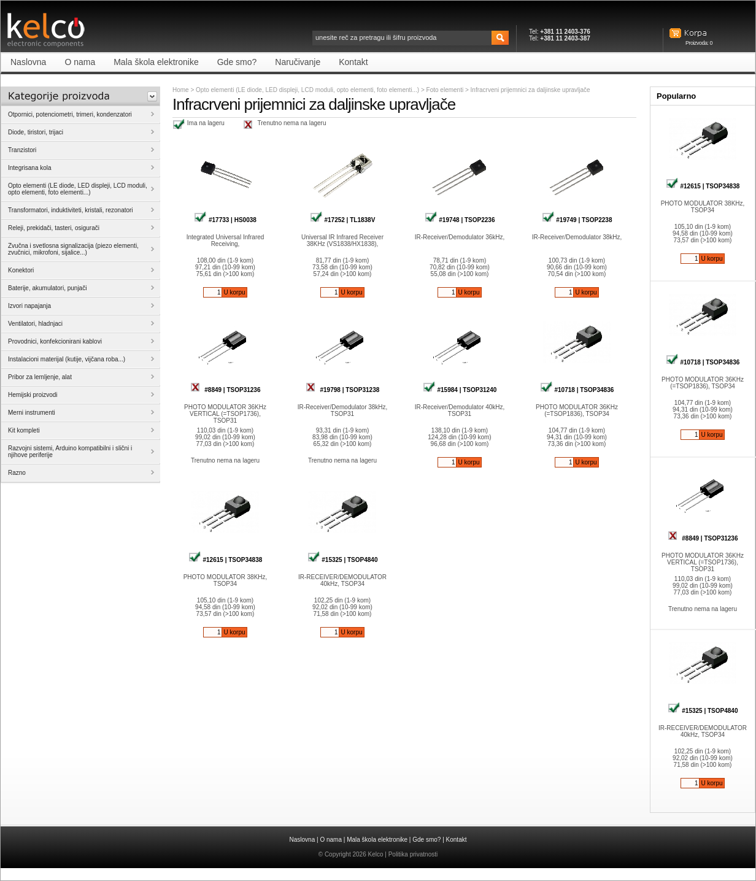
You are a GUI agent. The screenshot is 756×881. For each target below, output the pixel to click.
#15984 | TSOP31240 (460, 390)
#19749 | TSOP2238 (577, 220)
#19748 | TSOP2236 (460, 220)
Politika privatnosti (413, 854)
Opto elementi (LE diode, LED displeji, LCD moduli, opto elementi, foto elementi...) (307, 90)
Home (180, 90)
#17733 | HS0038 (225, 220)
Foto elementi (445, 90)
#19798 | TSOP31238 (343, 390)
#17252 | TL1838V (343, 220)
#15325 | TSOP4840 (342, 559)
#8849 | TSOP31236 (225, 390)
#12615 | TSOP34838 (225, 559)
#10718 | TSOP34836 (577, 390)
